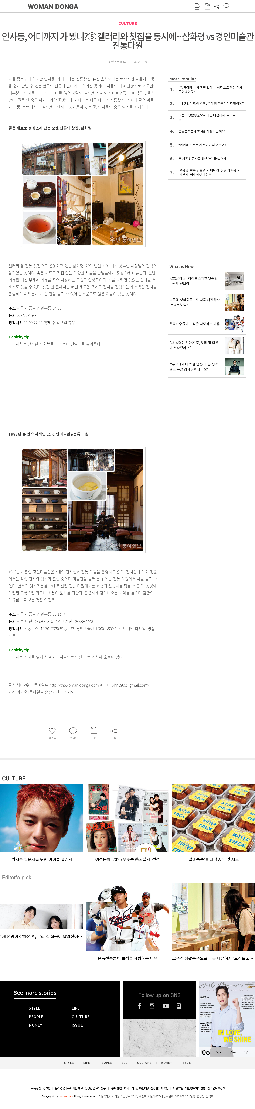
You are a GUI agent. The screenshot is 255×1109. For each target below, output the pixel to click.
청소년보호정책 (216, 1088)
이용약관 (178, 1088)
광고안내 (48, 1088)
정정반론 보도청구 (95, 1088)
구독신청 (36, 1088)
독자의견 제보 (75, 1088)
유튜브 (166, 1006)
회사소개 (129, 1088)
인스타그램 (152, 1006)
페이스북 (139, 1006)
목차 (219, 1052)
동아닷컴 (116, 1088)
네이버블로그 (179, 1006)
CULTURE (127, 23)
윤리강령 (60, 1088)
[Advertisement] (72, 395)
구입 (245, 1052)
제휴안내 (166, 1088)
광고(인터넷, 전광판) (147, 1088)
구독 (232, 1052)
